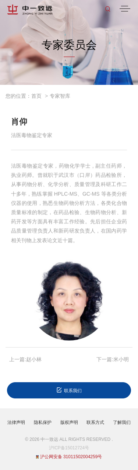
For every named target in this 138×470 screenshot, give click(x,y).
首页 (36, 96)
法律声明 (16, 422)
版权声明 (69, 422)
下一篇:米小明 (112, 359)
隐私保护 (43, 422)
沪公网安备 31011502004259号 (69, 456)
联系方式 (95, 422)
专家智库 (60, 96)
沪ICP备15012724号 (69, 447)
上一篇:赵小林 (25, 359)
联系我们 (69, 390)
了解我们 (122, 422)
